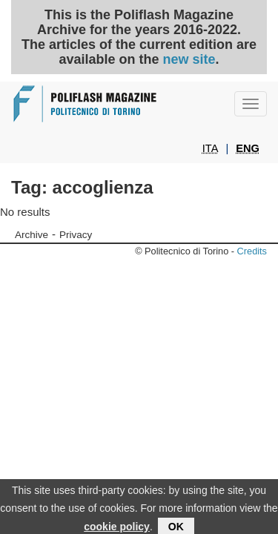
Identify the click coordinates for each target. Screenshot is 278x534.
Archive (31, 234)
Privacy (75, 234)
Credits (252, 251)
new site (189, 59)
